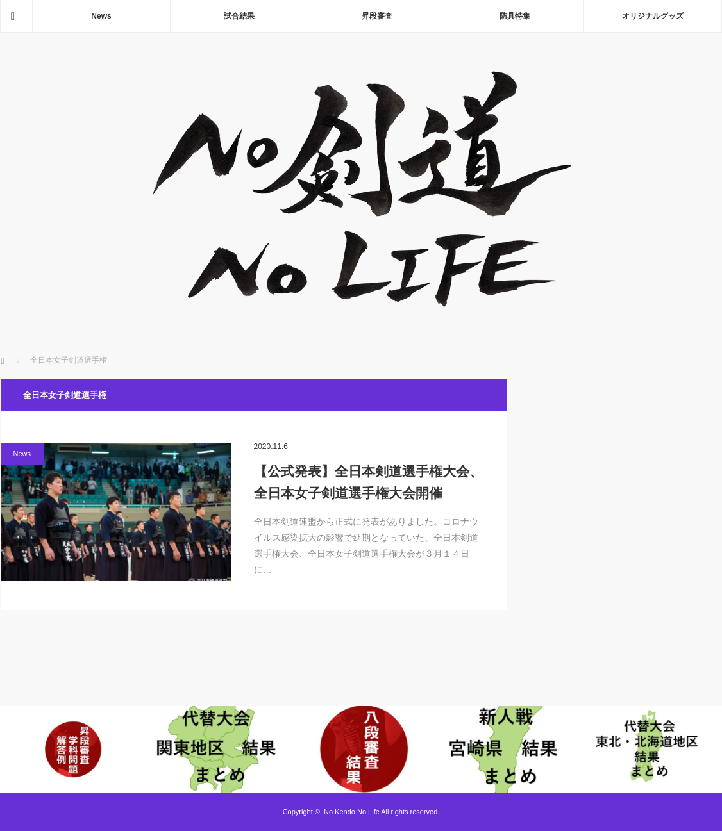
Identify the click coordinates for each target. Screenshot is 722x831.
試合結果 (239, 16)
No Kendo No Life (352, 812)
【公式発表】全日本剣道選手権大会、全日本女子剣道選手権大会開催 (368, 482)
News (101, 16)
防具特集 (515, 16)
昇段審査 (377, 16)
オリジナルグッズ (653, 16)
